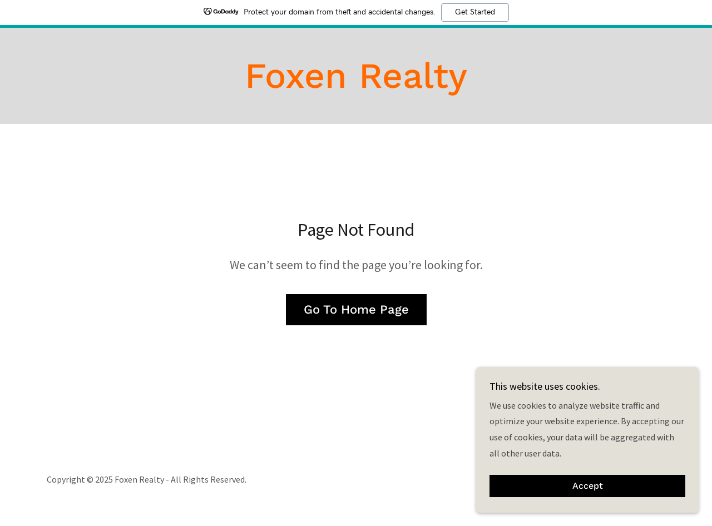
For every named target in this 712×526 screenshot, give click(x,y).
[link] (356, 84)
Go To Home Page (356, 309)
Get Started (475, 12)
